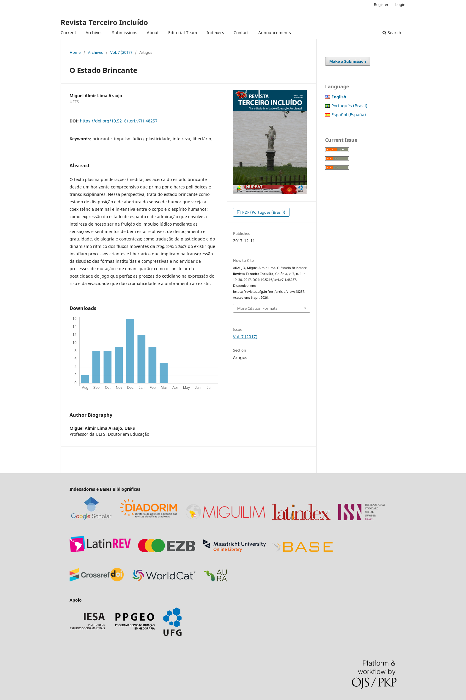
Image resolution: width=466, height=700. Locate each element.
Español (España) (348, 114)
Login (400, 4)
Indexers (215, 32)
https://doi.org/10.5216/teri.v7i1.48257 (119, 121)
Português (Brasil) (349, 105)
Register (381, 4)
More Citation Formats (257, 308)
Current (68, 32)
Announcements (274, 32)
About (153, 32)
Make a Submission (347, 61)
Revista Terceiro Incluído (104, 22)
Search (391, 32)
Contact (241, 32)
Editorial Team (182, 32)
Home (75, 52)
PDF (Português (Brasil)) (263, 212)
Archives (94, 32)
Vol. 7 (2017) (121, 52)
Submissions (124, 32)
